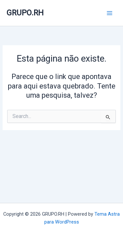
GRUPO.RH (25, 12)
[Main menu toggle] (109, 13)
